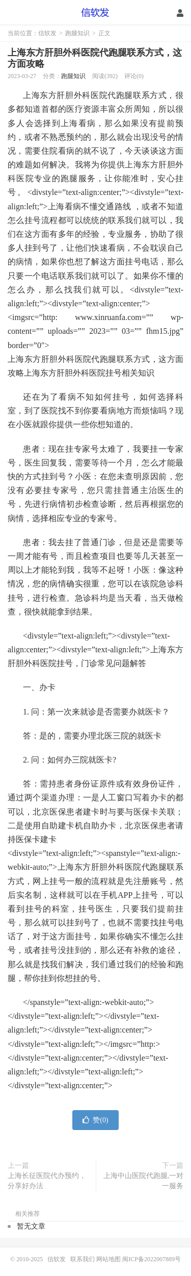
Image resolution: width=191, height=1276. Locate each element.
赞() (95, 1120)
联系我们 (83, 1259)
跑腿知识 (77, 33)
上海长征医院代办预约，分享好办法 (47, 1181)
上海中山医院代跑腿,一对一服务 (143, 1181)
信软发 (95, 13)
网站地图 (108, 1259)
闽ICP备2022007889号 (151, 1259)
